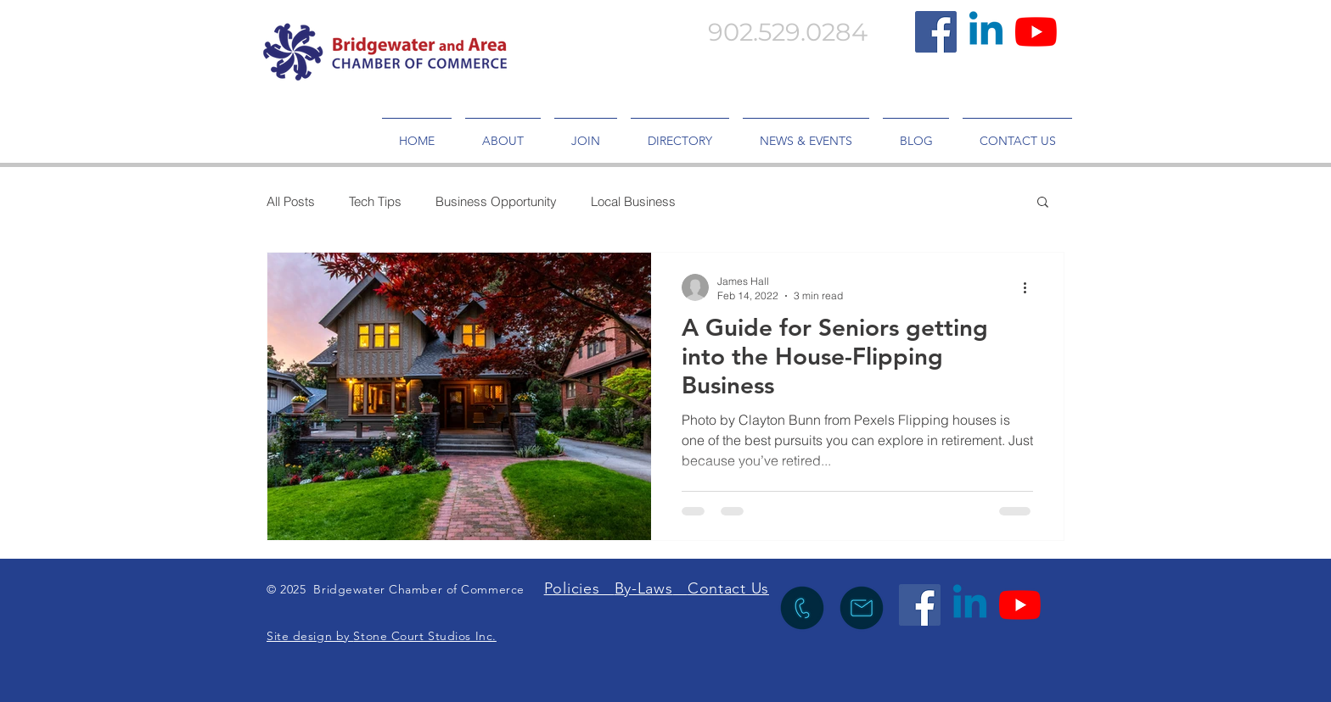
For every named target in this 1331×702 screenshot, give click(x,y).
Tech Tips (375, 201)
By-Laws (644, 588)
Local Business (633, 201)
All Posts (291, 201)
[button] (1043, 203)
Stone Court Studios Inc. (424, 636)
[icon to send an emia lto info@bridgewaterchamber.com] (861, 608)
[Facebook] (936, 32)
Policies (579, 588)
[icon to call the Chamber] (802, 608)
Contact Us (728, 588)
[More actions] (1030, 287)
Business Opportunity (496, 201)
